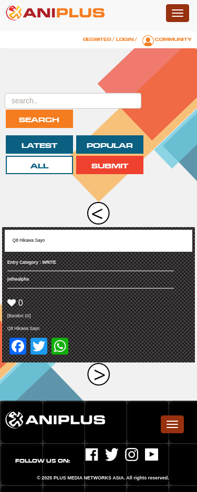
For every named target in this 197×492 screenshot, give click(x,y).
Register (97, 39)
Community (173, 39)
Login (124, 39)
